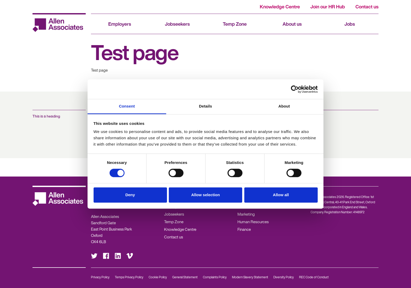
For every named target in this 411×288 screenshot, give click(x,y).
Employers (119, 23)
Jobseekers (177, 23)
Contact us (366, 6)
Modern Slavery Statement (250, 277)
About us (292, 23)
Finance (244, 229)
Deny (130, 195)
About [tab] (284, 106)
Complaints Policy (215, 277)
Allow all (281, 195)
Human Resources (253, 222)
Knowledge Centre (280, 6)
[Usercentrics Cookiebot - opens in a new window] (295, 89)
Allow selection (205, 195)
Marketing (246, 214)
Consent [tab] (127, 106)
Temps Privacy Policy (129, 277)
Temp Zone (235, 23)
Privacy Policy (100, 277)
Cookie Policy (158, 277)
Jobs (349, 23)
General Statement (185, 277)
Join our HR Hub (327, 6)
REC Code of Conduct (314, 277)
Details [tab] (205, 106)
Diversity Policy (283, 277)
